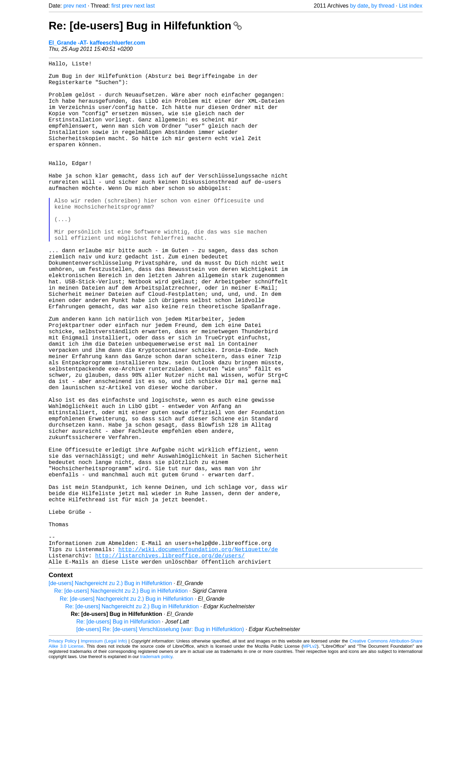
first (115, 6)
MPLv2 (310, 758)
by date (359, 6)
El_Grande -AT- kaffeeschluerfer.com (97, 43)
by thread (383, 6)
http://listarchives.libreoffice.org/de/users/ (170, 666)
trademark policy (156, 768)
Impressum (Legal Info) (104, 753)
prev (68, 6)
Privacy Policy (63, 753)
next (81, 6)
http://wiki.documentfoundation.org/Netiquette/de (198, 658)
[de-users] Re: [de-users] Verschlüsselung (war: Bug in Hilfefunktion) (160, 741)
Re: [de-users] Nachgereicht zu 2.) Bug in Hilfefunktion (121, 703)
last (150, 6)
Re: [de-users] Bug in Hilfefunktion (145, 25)
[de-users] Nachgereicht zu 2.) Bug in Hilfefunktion (110, 695)
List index (411, 6)
